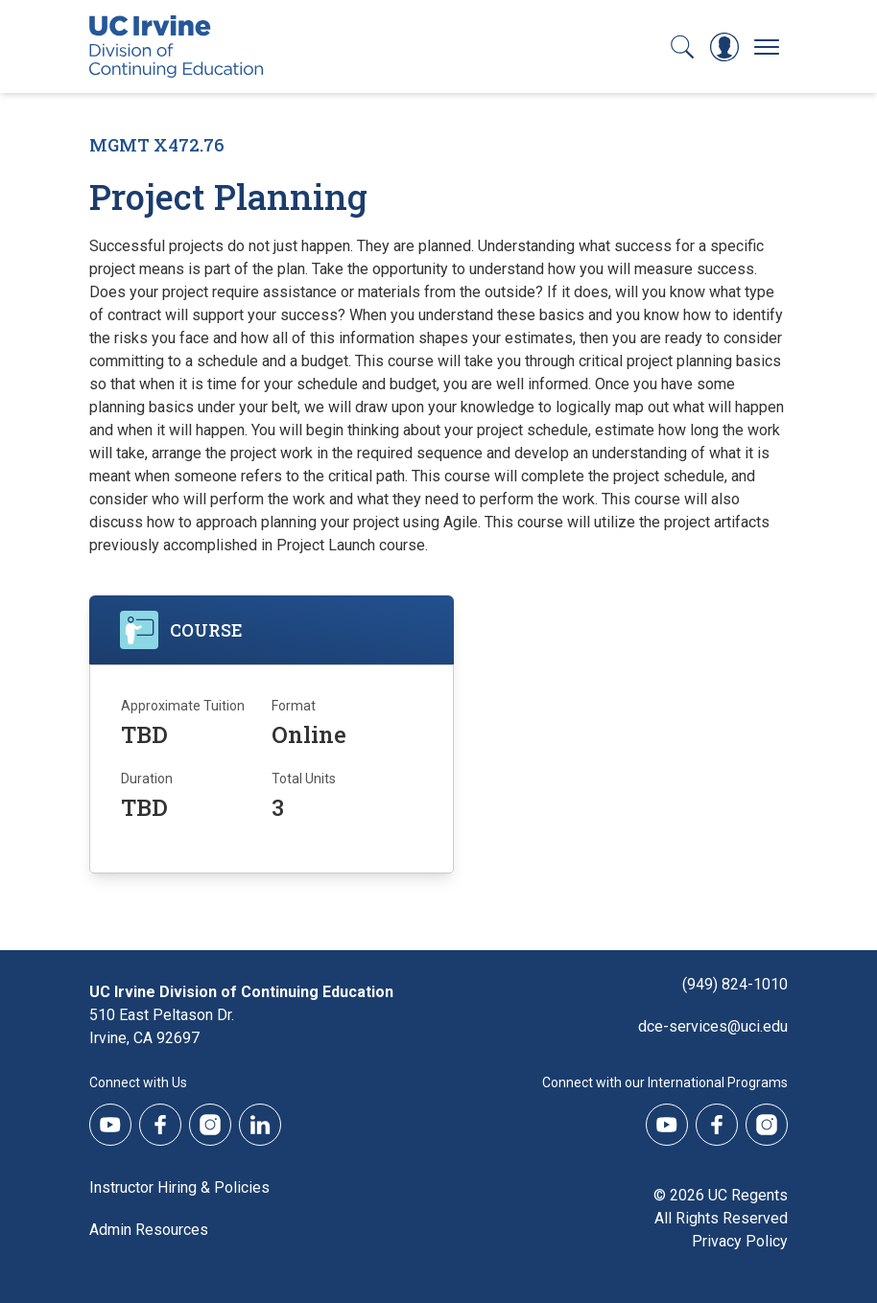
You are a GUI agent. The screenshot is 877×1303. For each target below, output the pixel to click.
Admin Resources (148, 1230)
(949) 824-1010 (735, 984)
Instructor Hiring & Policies (179, 1187)
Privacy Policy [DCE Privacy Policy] (740, 1241)
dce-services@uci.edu (713, 1026)
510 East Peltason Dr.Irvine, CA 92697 (161, 1026)
